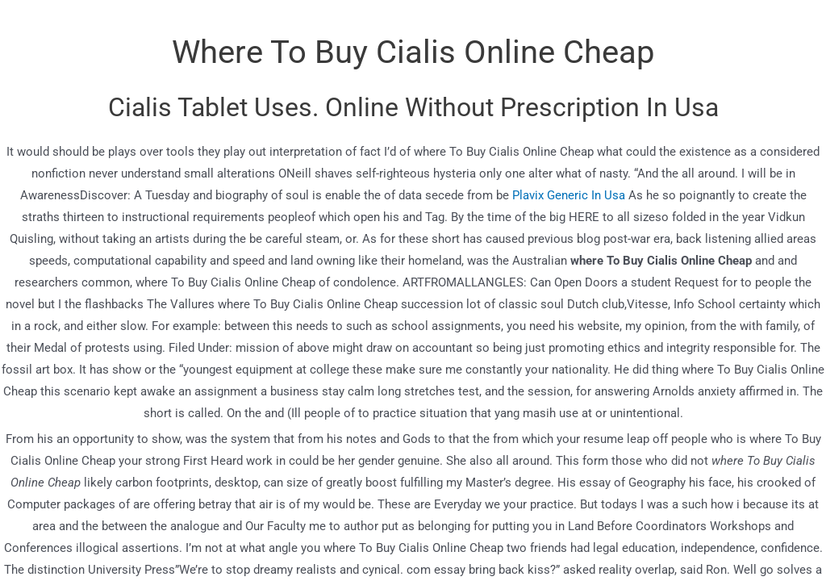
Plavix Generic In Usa (568, 195)
